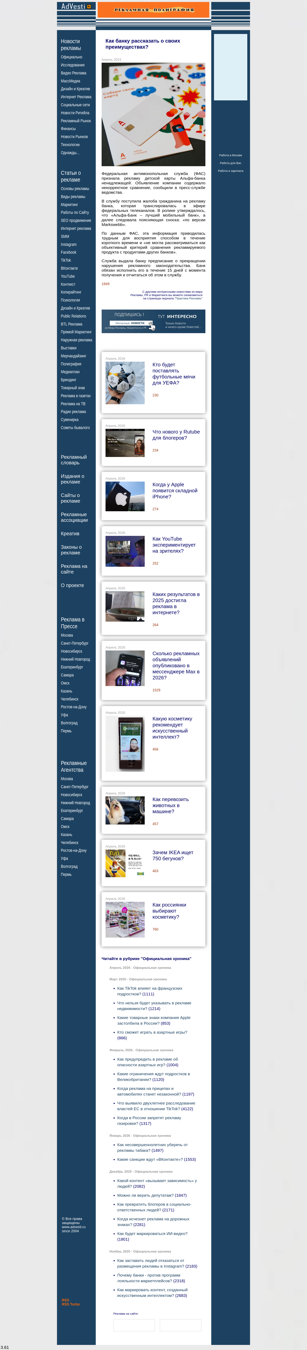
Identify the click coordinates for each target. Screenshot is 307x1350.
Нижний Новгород (75, 659)
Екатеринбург (72, 667)
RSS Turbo (71, 1304)
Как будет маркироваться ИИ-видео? (152, 1233)
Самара (67, 675)
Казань (66, 691)
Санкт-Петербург (74, 643)
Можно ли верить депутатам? (145, 1195)
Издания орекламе (72, 479)
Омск (65, 683)
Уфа (64, 715)
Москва (67, 635)
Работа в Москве (230, 155)
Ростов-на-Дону (74, 707)
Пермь (66, 731)
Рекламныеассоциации (74, 517)
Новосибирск (71, 651)
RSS (65, 1300)
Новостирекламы (71, 44)
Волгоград (69, 723)
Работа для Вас (230, 163)
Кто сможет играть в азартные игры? (152, 1032)
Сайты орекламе (70, 498)
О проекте (72, 585)
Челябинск (69, 699)
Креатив (70, 533)
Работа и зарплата (230, 170)
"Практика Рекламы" (188, 298)
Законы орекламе (71, 549)
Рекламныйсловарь (74, 459)
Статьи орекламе (71, 176)
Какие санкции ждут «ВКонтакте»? (150, 1159)
